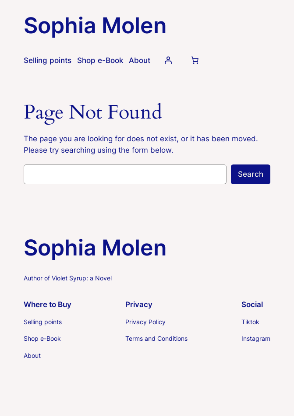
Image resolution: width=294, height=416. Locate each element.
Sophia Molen (95, 25)
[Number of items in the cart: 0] (195, 60)
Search (250, 174)
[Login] (168, 60)
